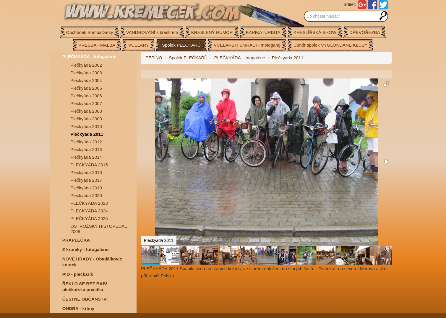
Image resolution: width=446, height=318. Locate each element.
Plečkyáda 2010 (86, 126)
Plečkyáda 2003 (86, 72)
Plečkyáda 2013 (86, 149)
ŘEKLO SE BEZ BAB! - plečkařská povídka (86, 286)
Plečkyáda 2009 (86, 118)
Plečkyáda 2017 (86, 180)
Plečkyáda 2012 (86, 141)
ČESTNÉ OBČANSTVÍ (85, 298)
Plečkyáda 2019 (86, 187)
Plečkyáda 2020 (86, 195)
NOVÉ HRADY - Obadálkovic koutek (92, 261)
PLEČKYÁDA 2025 (89, 218)
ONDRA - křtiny (78, 308)
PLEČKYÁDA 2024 (89, 210)
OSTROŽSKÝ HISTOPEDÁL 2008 (98, 229)
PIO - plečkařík (77, 274)
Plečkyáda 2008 (86, 111)
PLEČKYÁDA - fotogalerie (89, 56)
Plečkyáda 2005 (86, 88)
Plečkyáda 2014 (86, 157)
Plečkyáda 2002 (86, 65)
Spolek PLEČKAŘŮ (188, 57)
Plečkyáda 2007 (86, 103)
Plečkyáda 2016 (86, 172)
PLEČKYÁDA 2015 (89, 164)
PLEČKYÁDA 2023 (89, 203)
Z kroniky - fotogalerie (85, 249)
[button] (386, 83)
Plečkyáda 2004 (86, 80)
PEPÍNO (153, 57)
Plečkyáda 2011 (86, 134)
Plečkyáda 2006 (86, 95)
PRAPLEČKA (76, 239)
